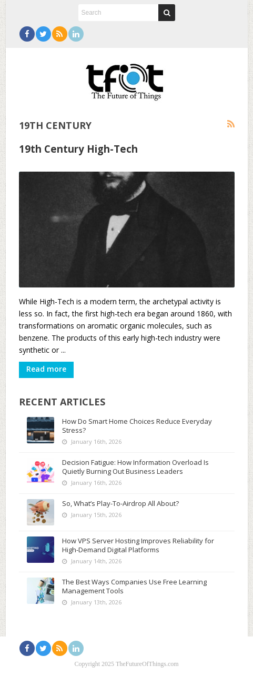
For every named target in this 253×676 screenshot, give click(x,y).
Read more (46, 369)
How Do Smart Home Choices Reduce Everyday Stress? (137, 425)
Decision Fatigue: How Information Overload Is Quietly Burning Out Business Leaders (135, 467)
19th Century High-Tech (78, 148)
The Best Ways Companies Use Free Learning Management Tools (134, 586)
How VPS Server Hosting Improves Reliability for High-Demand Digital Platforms (138, 545)
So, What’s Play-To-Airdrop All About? (120, 503)
